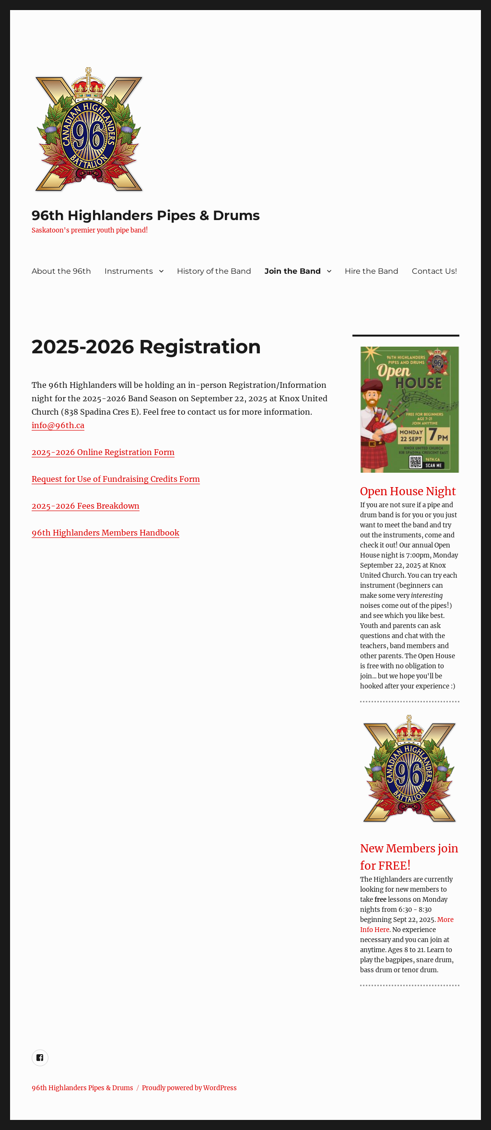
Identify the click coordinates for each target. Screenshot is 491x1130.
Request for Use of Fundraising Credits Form (116, 479)
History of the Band (214, 271)
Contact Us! (434, 271)
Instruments (129, 271)
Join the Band (293, 271)
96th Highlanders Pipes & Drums (146, 215)
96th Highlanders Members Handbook (105, 532)
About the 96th (61, 271)
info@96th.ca (58, 425)
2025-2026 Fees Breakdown (86, 506)
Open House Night (408, 491)
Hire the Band (371, 271)
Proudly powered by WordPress (189, 1088)
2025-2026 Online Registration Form (103, 452)
